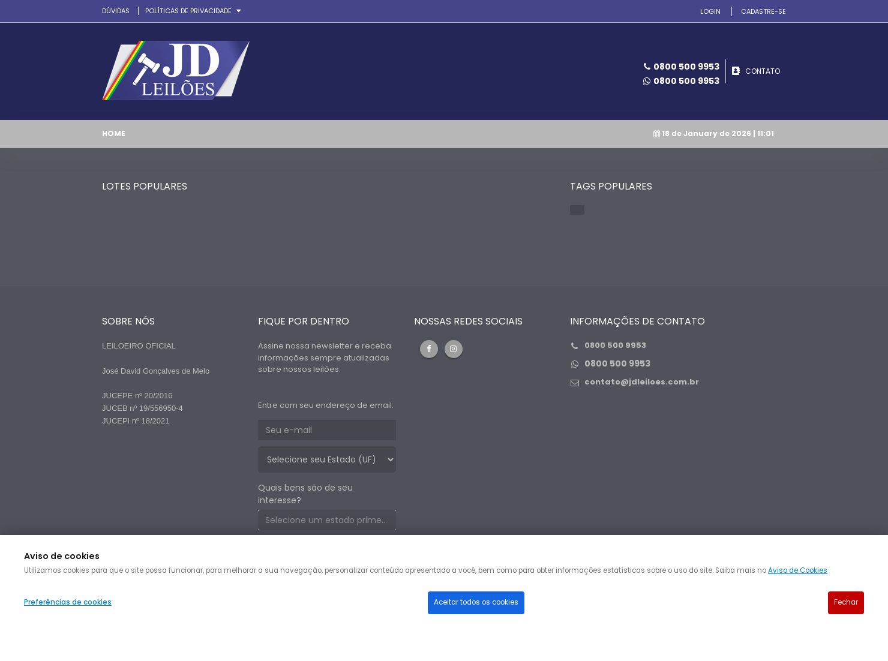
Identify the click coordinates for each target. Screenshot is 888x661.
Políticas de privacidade (189, 11)
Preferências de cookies (68, 602)
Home (113, 133)
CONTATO (762, 71)
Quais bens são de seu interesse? (305, 494)
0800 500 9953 (686, 81)
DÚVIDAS (116, 11)
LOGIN (710, 11)
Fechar (846, 602)
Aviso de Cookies (797, 570)
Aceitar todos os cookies (476, 602)
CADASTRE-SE (763, 11)
